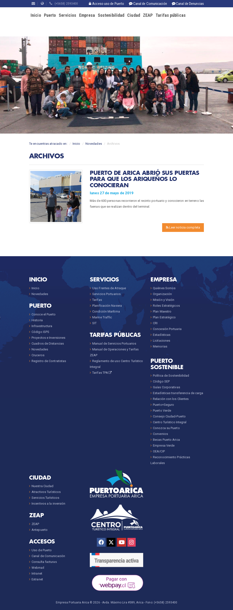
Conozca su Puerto (166, 428)
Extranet (37, 579)
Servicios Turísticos (45, 498)
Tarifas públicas (171, 15)
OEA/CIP (159, 451)
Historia (37, 320)
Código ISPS (40, 332)
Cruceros (38, 355)
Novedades (93, 143)
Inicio (36, 15)
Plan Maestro (162, 311)
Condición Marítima (106, 311)
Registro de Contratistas (49, 361)
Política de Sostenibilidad (171, 375)
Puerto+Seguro (163, 405)
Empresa (87, 15)
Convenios (160, 434)
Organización (162, 294)
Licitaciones (161, 340)
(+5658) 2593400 (64, 3)
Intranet (37, 573)
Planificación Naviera (107, 305)
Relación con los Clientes (171, 399)
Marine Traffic (102, 317)
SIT (94, 323)
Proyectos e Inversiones (48, 337)
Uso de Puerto (42, 550)
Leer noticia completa (183, 227)
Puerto (50, 15)
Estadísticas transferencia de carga (178, 393)
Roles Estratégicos (166, 305)
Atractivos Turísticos (46, 492)
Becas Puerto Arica (166, 439)
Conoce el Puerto (44, 314)
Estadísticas (161, 335)
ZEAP (148, 15)
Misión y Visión (164, 300)
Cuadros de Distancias (48, 343)
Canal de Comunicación (48, 556)
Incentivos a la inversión (49, 503)
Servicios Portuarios (106, 294)
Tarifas (97, 300)
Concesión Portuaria (167, 329)
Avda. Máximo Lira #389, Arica (122, 602)
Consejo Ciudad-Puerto (169, 416)
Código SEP (161, 381)
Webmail (38, 567)
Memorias (160, 346)
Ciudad (133, 15)
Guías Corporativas (166, 387)
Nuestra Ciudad (42, 486)
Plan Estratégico (164, 317)
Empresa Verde (164, 445)
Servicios (67, 15)
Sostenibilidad (111, 15)
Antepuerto (40, 530)
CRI (155, 323)
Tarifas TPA (102, 372)
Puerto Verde (162, 410)
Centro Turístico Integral (170, 422)
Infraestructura (42, 326)
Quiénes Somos (164, 288)
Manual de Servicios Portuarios (114, 343)
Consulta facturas (44, 562)
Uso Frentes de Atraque (109, 288)
